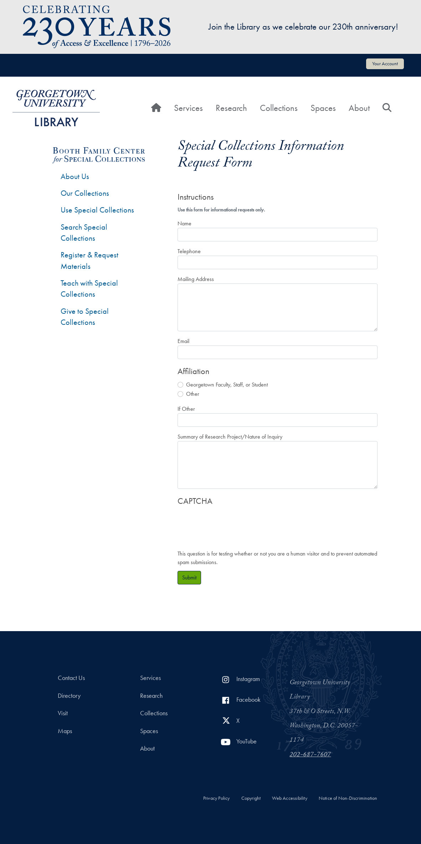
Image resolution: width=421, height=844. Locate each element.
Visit (63, 713)
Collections (279, 108)
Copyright (251, 798)
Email (183, 341)
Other (192, 394)
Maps (65, 731)
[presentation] (232, 524)
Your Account (385, 63)
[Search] (387, 108)
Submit (189, 577)
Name (184, 223)
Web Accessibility (289, 798)
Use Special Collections (97, 210)
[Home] (156, 108)
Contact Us (71, 678)
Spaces (323, 108)
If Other (186, 409)
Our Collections (85, 193)
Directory (69, 696)
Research (231, 108)
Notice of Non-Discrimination (348, 798)
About (359, 108)
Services (188, 108)
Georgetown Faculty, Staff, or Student (227, 384)
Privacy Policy (216, 798)
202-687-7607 (310, 755)
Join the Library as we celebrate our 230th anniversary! (303, 26)
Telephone (189, 251)
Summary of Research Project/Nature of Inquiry (230, 436)
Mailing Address (196, 279)
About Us (75, 176)
